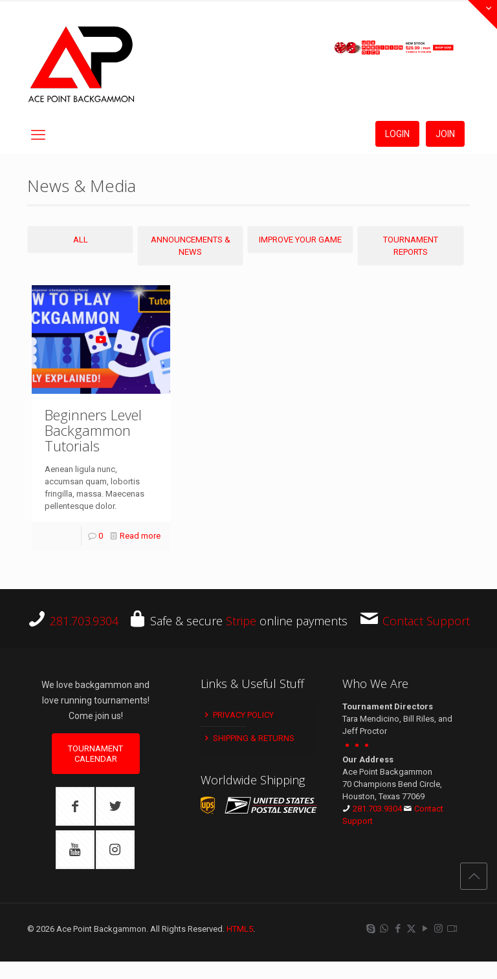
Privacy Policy (238, 715)
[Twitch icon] (452, 928)
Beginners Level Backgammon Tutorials (93, 430)
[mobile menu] (38, 135)
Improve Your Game (300, 239)
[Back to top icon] (473, 876)
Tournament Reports (410, 246)
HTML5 (239, 929)
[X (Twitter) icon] (411, 928)
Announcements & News (190, 246)
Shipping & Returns (248, 738)
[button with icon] (75, 806)
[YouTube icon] (425, 928)
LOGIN (397, 134)
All (80, 239)
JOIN (445, 134)
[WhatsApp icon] (384, 928)
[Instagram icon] (438, 928)
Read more (140, 536)
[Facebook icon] (398, 928)
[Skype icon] (370, 928)
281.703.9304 (84, 621)
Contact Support (426, 621)
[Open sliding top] (482, 14)
